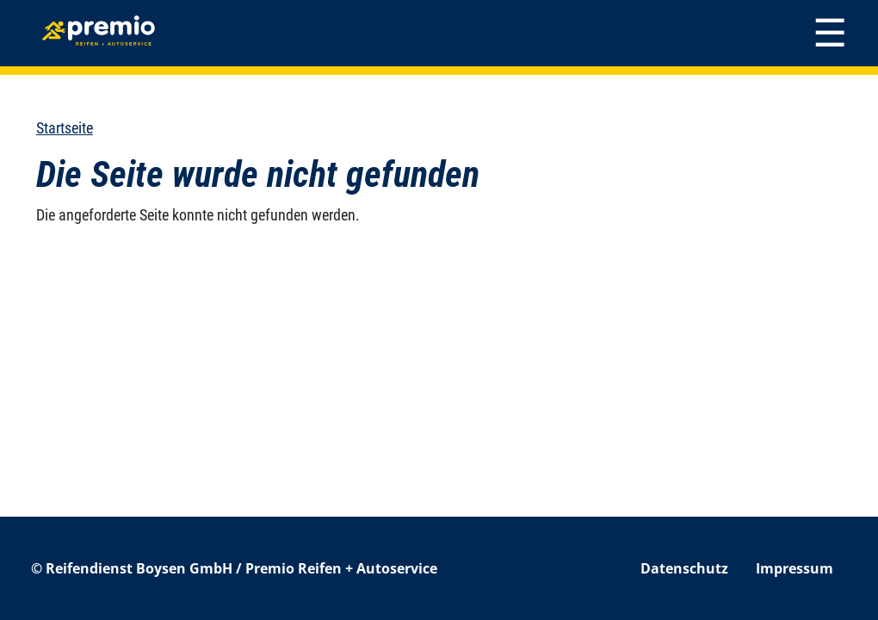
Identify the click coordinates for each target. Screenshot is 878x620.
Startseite (64, 128)
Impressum (794, 568)
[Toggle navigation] (830, 33)
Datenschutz (684, 568)
